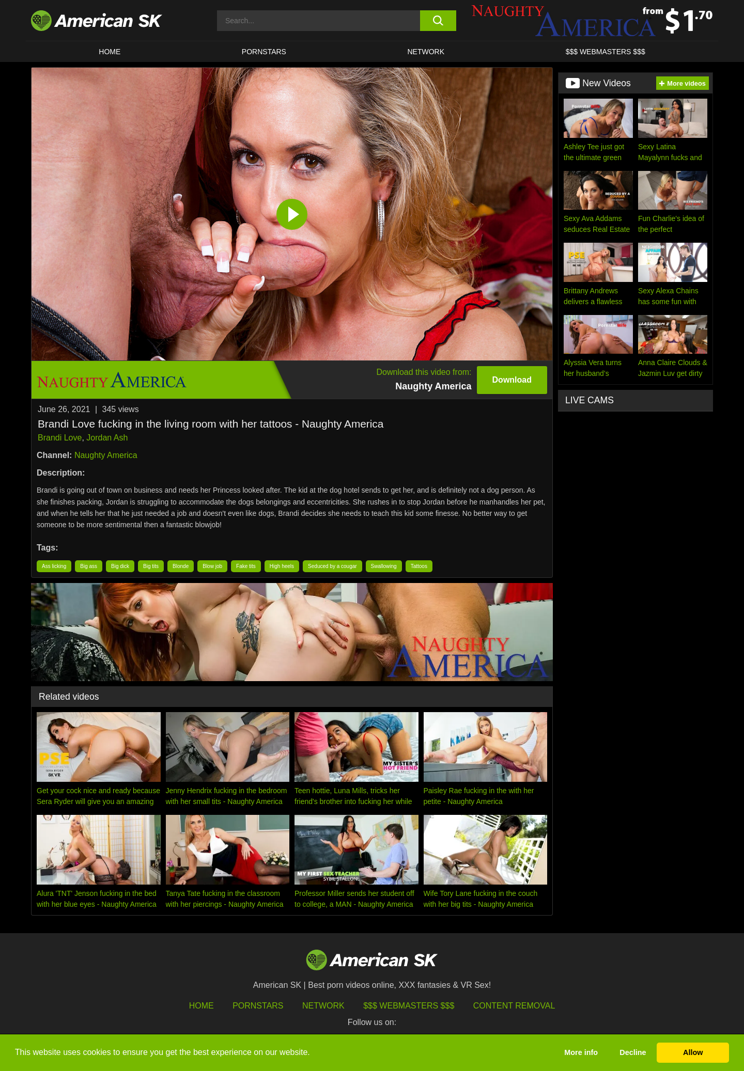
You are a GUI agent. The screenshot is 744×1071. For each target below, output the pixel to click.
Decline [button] (632, 1052)
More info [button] (581, 1052)
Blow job (212, 566)
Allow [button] (693, 1052)
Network (426, 52)
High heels (282, 566)
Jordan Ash (107, 437)
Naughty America (105, 455)
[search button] (438, 20)
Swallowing (384, 566)
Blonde (181, 566)
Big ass (88, 566)
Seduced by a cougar (332, 566)
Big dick (120, 566)
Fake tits (246, 566)
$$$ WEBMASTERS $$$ (605, 52)
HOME (109, 52)
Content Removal (514, 1005)
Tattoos (419, 566)
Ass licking (54, 566)
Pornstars (258, 1005)
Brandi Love (60, 437)
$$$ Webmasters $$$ (408, 1005)
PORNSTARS (264, 52)
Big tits (151, 566)
